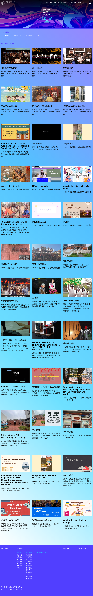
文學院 (28, 574)
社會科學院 (29, 579)
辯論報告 (19, 561)
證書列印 (81, 3)
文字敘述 (19, 559)
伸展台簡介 (73, 3)
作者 (37, 35)
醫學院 (28, 570)
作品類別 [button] (6, 35)
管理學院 (29, 566)
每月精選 (49, 3)
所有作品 (56, 3)
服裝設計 (19, 563)
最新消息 (64, 3)
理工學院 (29, 555)
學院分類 (29, 553)
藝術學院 (29, 576)
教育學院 (29, 572)
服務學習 (19, 566)
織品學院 (29, 559)
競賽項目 (29, 35)
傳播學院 (29, 568)
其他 (18, 568)
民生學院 (29, 561)
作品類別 (4, 43)
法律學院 (29, 557)
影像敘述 (19, 557)
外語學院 (29, 563)
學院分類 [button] (17, 35)
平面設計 (19, 555)
